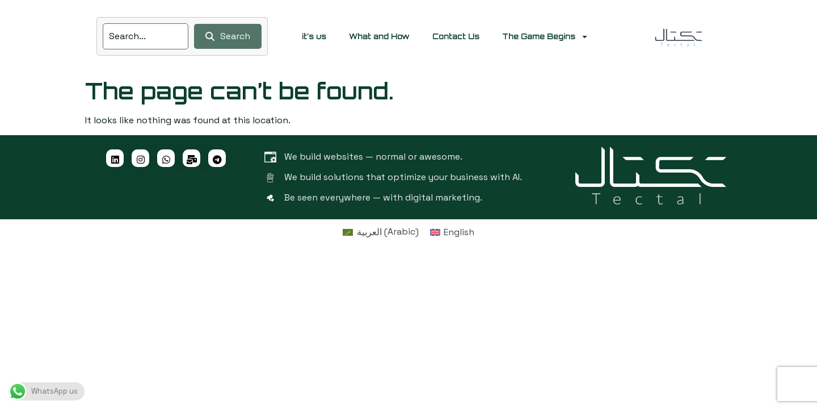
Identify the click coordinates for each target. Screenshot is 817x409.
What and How (379, 36)
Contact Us (455, 36)
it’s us (314, 36)
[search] (145, 36)
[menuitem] (380, 232)
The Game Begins (545, 36)
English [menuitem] (459, 232)
